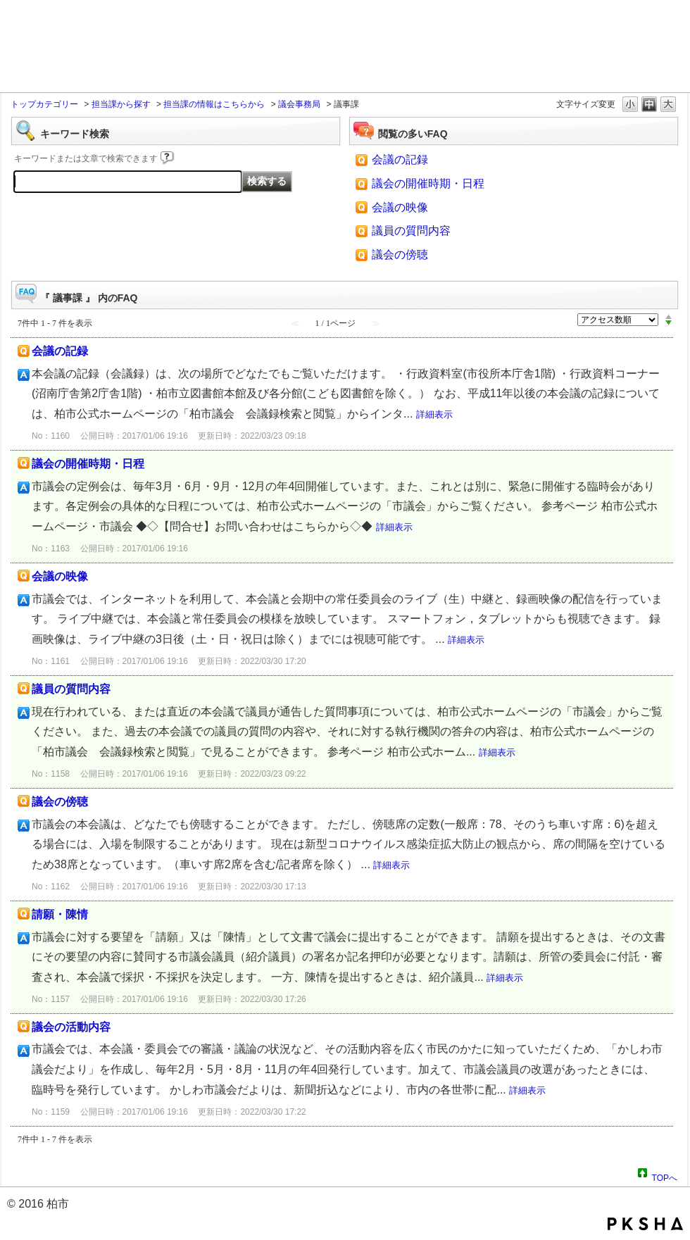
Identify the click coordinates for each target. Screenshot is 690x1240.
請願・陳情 (60, 914)
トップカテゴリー (44, 104)
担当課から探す (121, 104)
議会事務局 (299, 104)
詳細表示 (434, 414)
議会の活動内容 (71, 1027)
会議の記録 (400, 159)
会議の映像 (400, 207)
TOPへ (664, 1176)
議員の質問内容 (411, 231)
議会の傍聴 (400, 255)
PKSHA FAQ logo (645, 1224)
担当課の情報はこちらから (214, 104)
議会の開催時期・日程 (428, 183)
